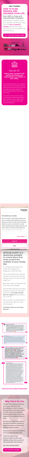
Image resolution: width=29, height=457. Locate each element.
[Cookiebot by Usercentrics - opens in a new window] (20, 210)
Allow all (14, 241)
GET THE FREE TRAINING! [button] (12, 449)
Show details (20, 236)
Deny (14, 245)
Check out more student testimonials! (14, 388)
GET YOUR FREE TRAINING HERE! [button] (14, 35)
